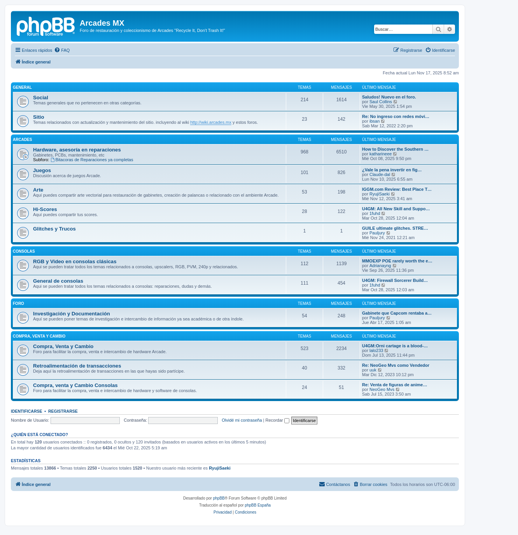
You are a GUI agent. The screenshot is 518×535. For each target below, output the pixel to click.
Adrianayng (380, 265)
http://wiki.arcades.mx (210, 122)
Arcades (22, 139)
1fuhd (374, 213)
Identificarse (26, 411)
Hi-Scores (45, 209)
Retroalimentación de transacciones (77, 366)
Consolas (24, 251)
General (22, 87)
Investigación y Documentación (71, 314)
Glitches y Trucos (54, 229)
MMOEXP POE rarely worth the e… (397, 261)
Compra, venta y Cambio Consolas (75, 385)
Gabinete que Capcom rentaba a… (397, 313)
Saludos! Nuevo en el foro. (389, 97)
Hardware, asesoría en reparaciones (77, 150)
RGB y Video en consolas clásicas (75, 261)
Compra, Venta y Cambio (39, 336)
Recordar (277, 420)
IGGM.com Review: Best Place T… (397, 189)
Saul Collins (380, 101)
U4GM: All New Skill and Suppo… (396, 208)
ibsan (374, 121)
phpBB (219, 498)
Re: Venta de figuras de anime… (394, 384)
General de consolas (58, 281)
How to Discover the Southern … (395, 149)
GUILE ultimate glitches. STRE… (395, 228)
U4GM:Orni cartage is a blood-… (395, 345)
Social (40, 97)
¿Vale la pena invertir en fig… (392, 169)
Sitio (38, 117)
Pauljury (377, 233)
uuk (372, 370)
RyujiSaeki (379, 194)
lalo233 (376, 350)
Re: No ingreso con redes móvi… (395, 116)
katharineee (380, 153)
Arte (38, 190)
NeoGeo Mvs (381, 389)
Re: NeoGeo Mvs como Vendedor (395, 365)
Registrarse (63, 411)
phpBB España (258, 505)
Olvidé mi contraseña (242, 420)
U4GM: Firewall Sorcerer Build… (395, 280)
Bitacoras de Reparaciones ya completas (92, 159)
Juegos (42, 170)
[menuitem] (62, 50)
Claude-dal (379, 174)
